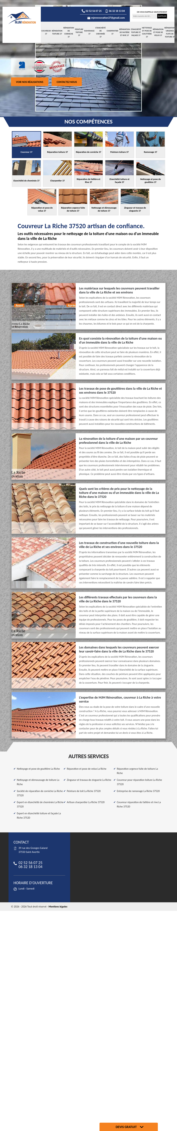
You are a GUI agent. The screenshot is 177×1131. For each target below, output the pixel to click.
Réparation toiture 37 (57, 32)
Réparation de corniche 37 (68, 32)
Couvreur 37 (46, 32)
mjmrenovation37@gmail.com (106, 17)
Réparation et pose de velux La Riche (86, 768)
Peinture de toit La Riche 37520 (83, 791)
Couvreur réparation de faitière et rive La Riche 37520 (139, 804)
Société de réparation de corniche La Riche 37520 (40, 793)
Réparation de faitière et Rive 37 (124, 32)
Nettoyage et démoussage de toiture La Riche (38, 782)
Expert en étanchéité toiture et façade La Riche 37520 (39, 815)
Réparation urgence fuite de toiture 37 (169, 32)
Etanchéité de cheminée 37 (101, 32)
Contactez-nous (67, 82)
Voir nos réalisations (29, 82)
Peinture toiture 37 (79, 32)
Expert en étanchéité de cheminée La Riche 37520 (40, 804)
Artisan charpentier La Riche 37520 (85, 802)
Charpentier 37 (112, 32)
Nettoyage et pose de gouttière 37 (147, 32)
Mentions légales (57, 906)
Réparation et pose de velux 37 (158, 32)
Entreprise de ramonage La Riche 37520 (138, 791)
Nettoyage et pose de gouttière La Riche (38, 768)
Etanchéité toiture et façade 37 (136, 32)
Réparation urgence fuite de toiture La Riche (137, 771)
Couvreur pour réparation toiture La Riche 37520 (139, 782)
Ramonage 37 (89, 32)
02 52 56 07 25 (92, 10)
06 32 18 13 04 (115, 10)
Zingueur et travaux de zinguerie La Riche (89, 779)
